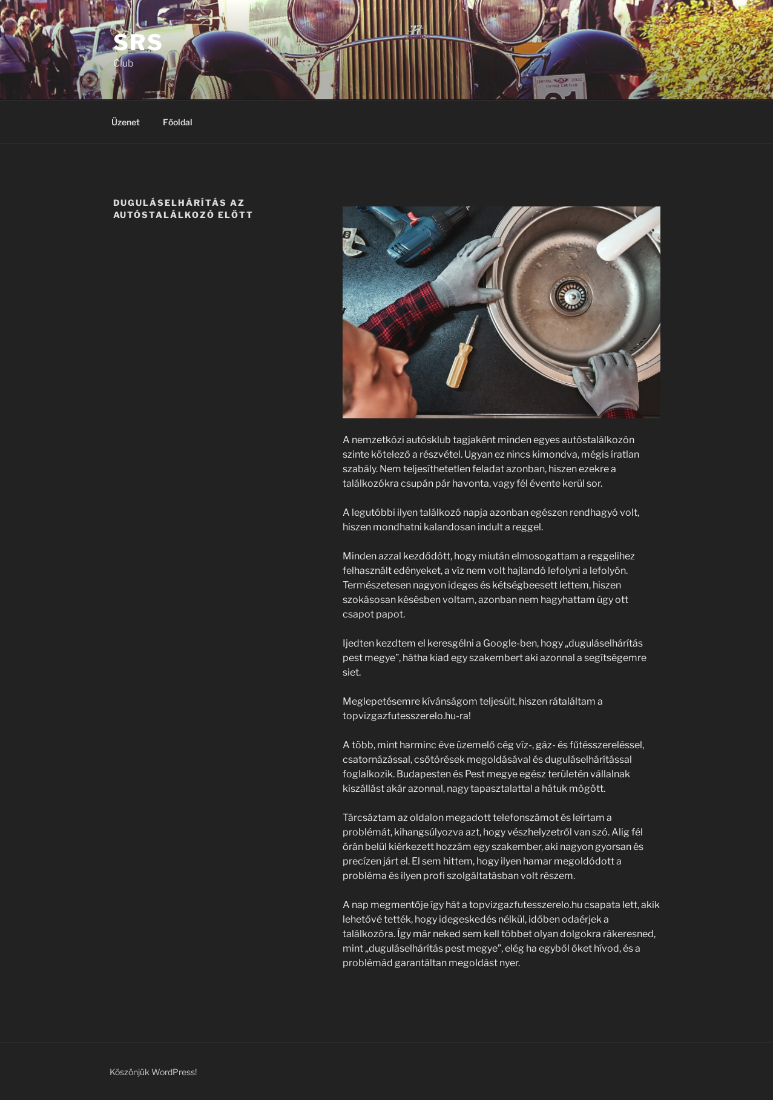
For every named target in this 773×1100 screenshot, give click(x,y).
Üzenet (125, 122)
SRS (139, 42)
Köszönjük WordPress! (153, 1072)
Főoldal (177, 122)
